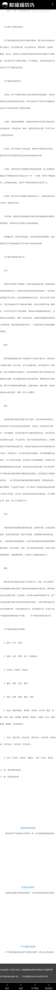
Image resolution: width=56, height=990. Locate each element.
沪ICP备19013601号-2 (9, 976)
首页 (7, 986)
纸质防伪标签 (13, 777)
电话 (21, 986)
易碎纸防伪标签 (14, 770)
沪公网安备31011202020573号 (35, 976)
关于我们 (35, 986)
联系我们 (49, 986)
